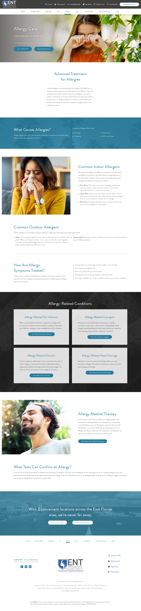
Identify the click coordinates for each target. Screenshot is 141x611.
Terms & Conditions (97, 588)
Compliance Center (40, 585)
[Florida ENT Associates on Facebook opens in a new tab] (22, 566)
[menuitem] (23, 11)
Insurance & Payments (58, 588)
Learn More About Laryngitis (99, 338)
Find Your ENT (113, 4)
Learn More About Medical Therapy (89, 441)
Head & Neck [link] (89, 11)
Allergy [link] (68, 11)
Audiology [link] (48, 11)
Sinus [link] (77, 11)
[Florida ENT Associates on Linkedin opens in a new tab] (30, 566)
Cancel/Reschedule (75, 4)
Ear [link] (58, 11)
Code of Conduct (86, 588)
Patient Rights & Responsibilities (70, 591)
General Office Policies (44, 588)
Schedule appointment (82, 521)
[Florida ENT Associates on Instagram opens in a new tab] (26, 566)
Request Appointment (129, 4)
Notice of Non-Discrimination (55, 585)
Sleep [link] (117, 11)
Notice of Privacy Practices (73, 588)
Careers (50, 4)
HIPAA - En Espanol (99, 585)
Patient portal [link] (61, 4)
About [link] (23, 11)
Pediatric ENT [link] (35, 11)
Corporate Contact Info (70, 585)
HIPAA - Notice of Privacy (86, 585)
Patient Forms (100, 4)
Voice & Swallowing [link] (104, 11)
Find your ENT (59, 521)
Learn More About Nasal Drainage (99, 373)
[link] (26, 560)
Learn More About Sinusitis (41, 376)
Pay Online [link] (88, 4)
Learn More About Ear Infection (41, 335)
